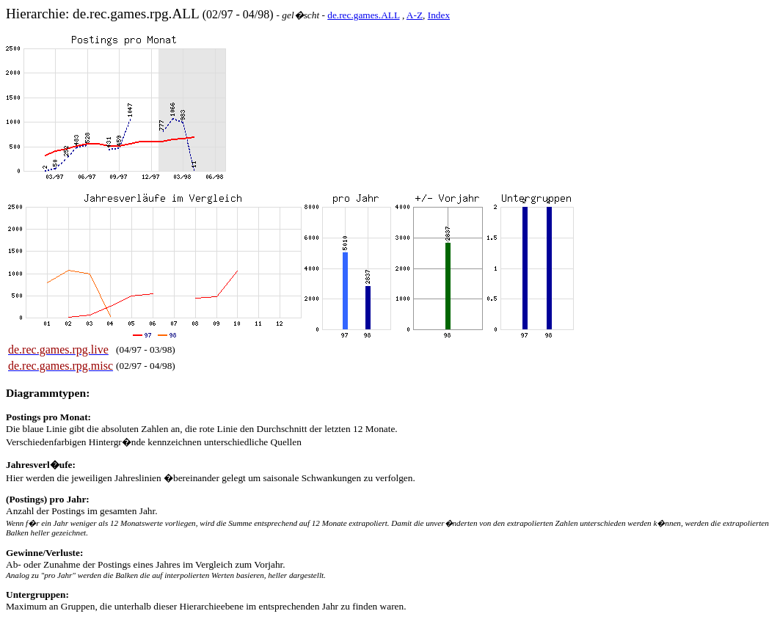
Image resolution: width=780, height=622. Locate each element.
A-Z (415, 15)
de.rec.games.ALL (363, 15)
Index (439, 15)
